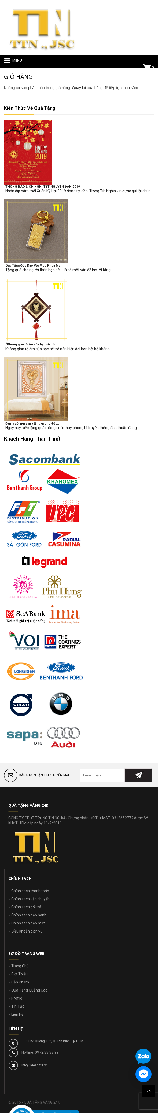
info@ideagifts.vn (34, 1065)
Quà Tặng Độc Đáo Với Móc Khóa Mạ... (34, 265)
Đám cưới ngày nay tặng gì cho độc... (32, 423)
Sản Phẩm (20, 982)
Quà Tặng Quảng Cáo (29, 990)
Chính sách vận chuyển (30, 899)
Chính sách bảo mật (28, 923)
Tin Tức (17, 1006)
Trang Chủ (20, 966)
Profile (16, 998)
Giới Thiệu (19, 974)
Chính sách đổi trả (26, 907)
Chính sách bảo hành (28, 915)
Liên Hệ (17, 1014)
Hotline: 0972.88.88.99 (40, 1052)
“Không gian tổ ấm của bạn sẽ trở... (31, 344)
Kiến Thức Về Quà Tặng (29, 108)
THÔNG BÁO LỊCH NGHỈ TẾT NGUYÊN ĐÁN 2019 (42, 187)
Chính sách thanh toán (30, 891)
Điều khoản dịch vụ (26, 931)
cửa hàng (95, 88)
